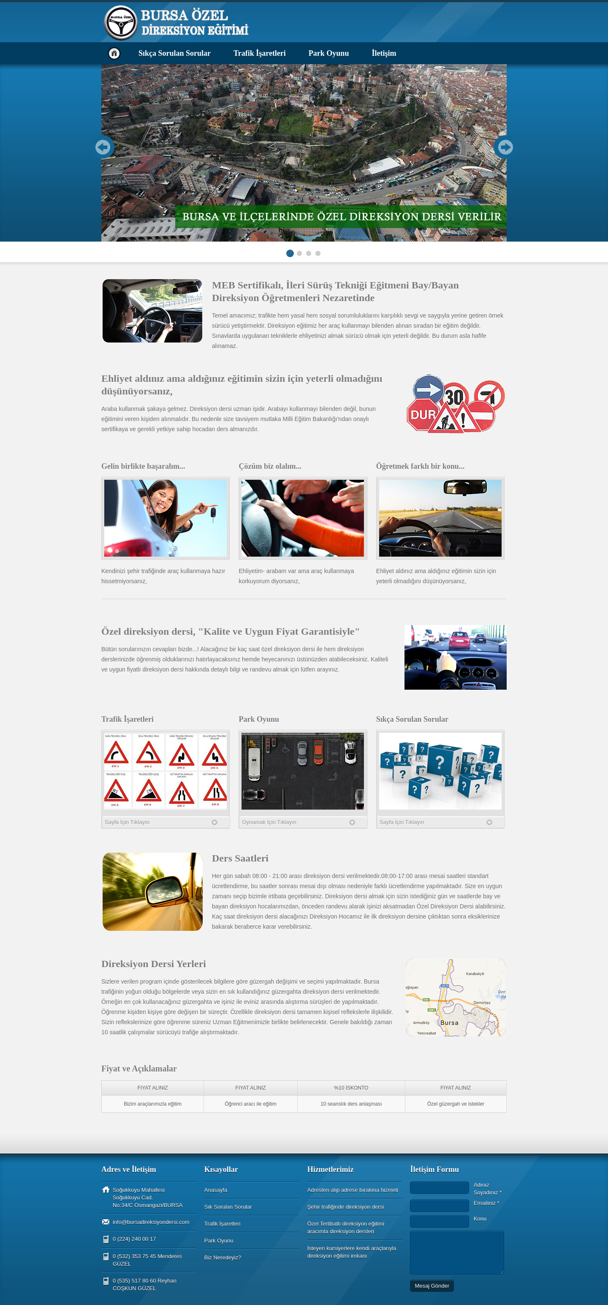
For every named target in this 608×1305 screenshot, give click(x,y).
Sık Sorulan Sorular (228, 1207)
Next (505, 147)
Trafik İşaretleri (259, 53)
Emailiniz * (486, 1203)
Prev (102, 147)
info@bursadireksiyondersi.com (151, 1222)
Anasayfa (114, 53)
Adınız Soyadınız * (488, 1189)
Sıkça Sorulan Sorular (174, 53)
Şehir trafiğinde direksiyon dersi (345, 1207)
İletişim (384, 53)
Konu (480, 1218)
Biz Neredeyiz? (222, 1257)
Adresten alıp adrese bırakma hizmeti (352, 1190)
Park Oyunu (329, 53)
